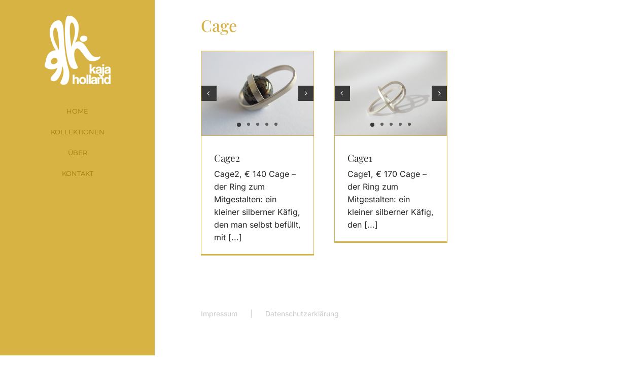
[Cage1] (391, 93)
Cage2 (227, 157)
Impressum (219, 313)
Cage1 (359, 157)
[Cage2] (257, 93)
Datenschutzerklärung (302, 313)
